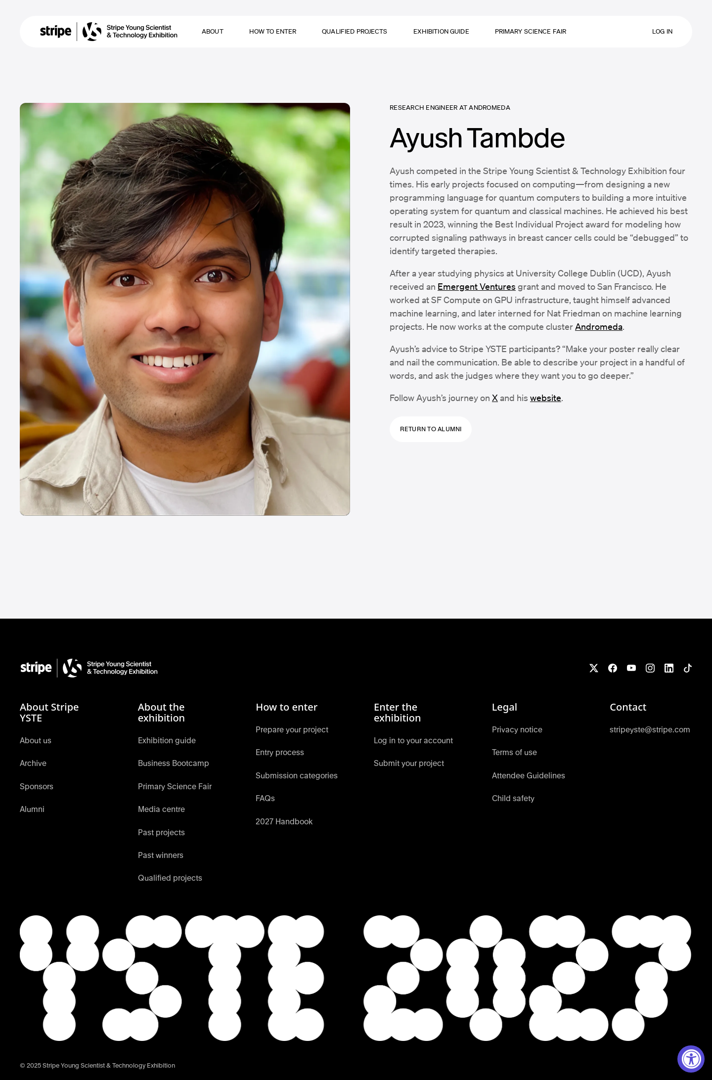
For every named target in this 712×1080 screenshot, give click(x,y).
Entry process (280, 752)
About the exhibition (161, 712)
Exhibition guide (441, 31)
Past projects (161, 832)
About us (35, 740)
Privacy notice (517, 729)
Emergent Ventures (477, 286)
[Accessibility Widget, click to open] (691, 1059)
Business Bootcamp (173, 763)
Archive (33, 763)
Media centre (161, 809)
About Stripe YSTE (49, 712)
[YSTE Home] (89, 668)
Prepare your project (292, 729)
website (545, 397)
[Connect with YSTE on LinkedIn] (669, 668)
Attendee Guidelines (528, 775)
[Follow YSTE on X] (593, 668)
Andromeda (599, 326)
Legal (504, 707)
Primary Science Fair (531, 31)
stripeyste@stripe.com (650, 729)
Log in (662, 31)
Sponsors (36, 786)
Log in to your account (413, 740)
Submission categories (297, 775)
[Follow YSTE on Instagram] (650, 668)
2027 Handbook (284, 821)
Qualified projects (354, 31)
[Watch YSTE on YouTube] (631, 668)
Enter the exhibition (397, 712)
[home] (109, 32)
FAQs (265, 798)
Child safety (513, 798)
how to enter (273, 31)
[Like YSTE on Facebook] (612, 668)
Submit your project (409, 763)
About (212, 31)
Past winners (160, 855)
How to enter (286, 707)
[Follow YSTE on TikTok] (687, 668)
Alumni (32, 809)
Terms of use (514, 752)
